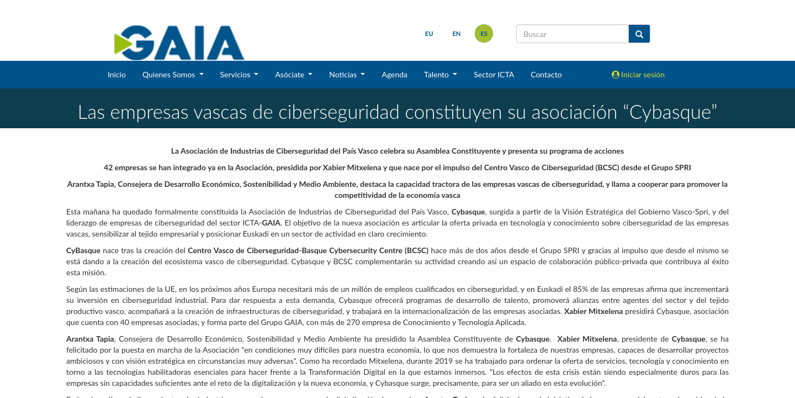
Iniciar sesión (638, 74)
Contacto (546, 74)
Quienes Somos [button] (169, 74)
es (483, 33)
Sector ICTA (494, 74)
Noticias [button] (344, 74)
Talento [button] (437, 74)
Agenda (394, 74)
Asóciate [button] (290, 74)
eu (429, 33)
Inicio (117, 74)
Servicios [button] (236, 74)
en (456, 33)
